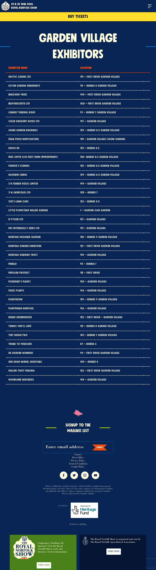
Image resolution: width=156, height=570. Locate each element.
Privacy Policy (78, 461)
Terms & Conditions (78, 464)
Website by (78, 524)
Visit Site (44, 565)
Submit (99, 447)
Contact (78, 454)
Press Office (78, 458)
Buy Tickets (78, 16)
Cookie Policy (78, 467)
